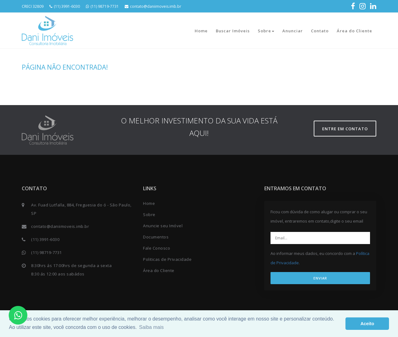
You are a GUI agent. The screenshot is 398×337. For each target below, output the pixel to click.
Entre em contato (345, 129)
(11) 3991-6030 (64, 6)
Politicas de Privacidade (167, 259)
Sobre (266, 31)
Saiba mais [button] (151, 327)
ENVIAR (320, 278)
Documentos (156, 237)
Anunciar (292, 31)
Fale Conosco (156, 248)
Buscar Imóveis (233, 31)
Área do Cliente (354, 31)
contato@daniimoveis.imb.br (153, 6)
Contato (320, 31)
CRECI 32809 (33, 6)
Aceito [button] (367, 323)
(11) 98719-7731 (102, 6)
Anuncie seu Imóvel (163, 226)
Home (201, 31)
